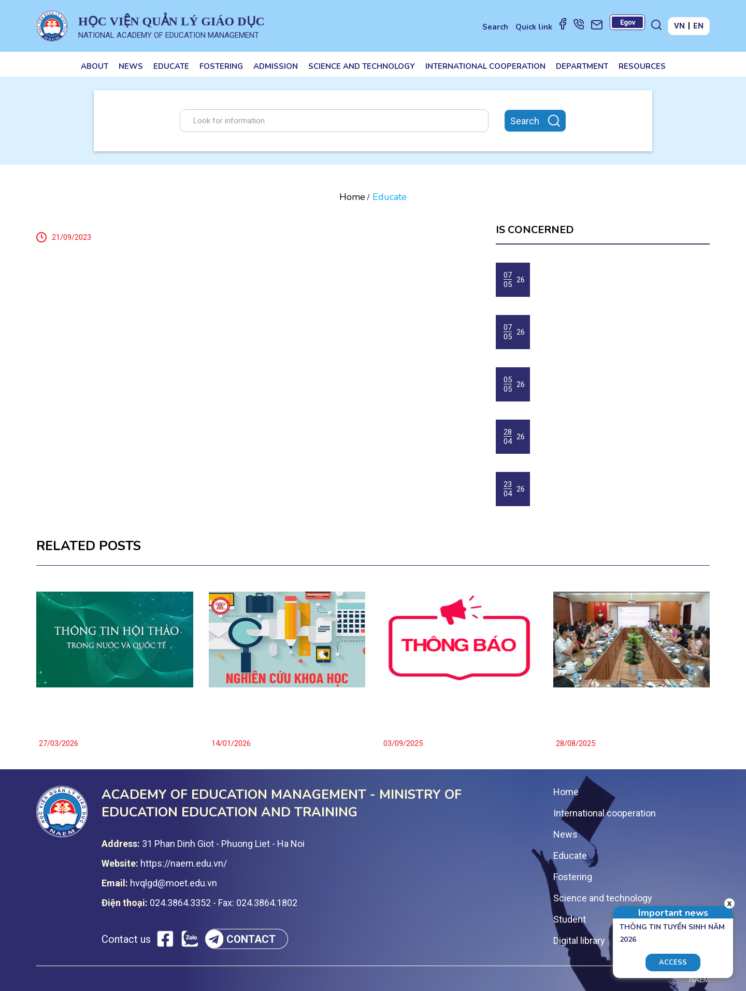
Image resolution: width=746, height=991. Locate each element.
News (131, 66)
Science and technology (361, 66)
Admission (275, 66)
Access (673, 962)
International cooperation (485, 66)
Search (495, 27)
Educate (171, 66)
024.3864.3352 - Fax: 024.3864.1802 (223, 902)
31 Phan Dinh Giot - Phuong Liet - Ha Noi (223, 843)
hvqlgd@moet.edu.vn (173, 883)
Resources (642, 66)
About (94, 66)
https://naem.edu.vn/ (183, 863)
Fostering (221, 66)
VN (679, 26)
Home (352, 197)
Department (582, 66)
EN (698, 26)
